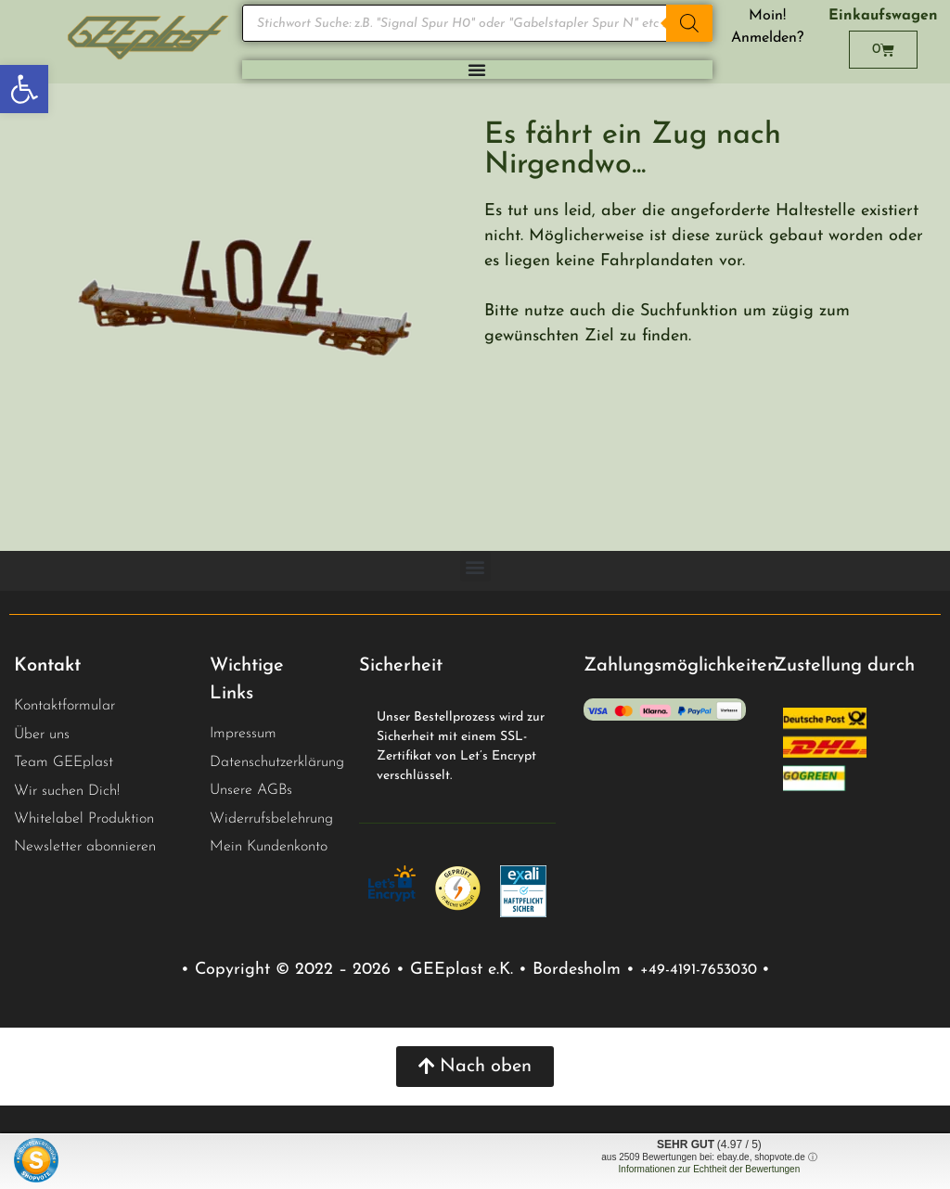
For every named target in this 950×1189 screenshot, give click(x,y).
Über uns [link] (42, 734)
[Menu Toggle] (477, 69)
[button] (475, 566)
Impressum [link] (243, 733)
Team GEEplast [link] (63, 762)
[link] (24, 89)
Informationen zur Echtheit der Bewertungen (710, 1169)
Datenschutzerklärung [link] (277, 762)
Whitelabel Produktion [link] (84, 819)
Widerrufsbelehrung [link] (271, 819)
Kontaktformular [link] (64, 705)
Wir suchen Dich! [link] (67, 791)
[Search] (689, 23)
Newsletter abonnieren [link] (85, 846)
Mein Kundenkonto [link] (268, 846)
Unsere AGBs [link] (251, 790)
